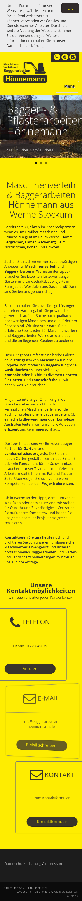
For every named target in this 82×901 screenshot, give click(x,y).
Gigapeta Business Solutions (66, 894)
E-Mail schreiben (41, 745)
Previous (3, 125)
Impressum (53, 863)
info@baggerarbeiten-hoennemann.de (41, 724)
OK (70, 8)
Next (78, 125)
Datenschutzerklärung (25, 45)
